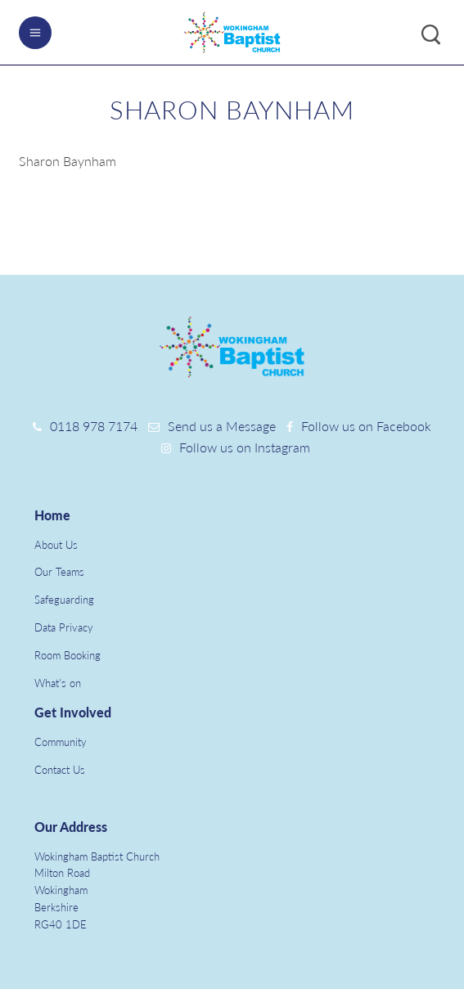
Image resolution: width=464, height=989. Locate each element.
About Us (56, 544)
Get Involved (72, 712)
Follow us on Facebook (366, 426)
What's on (57, 683)
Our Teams (59, 571)
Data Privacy (63, 627)
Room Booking (67, 655)
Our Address (70, 826)
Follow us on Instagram (244, 447)
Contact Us (59, 769)
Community (60, 741)
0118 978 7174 (93, 426)
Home (52, 515)
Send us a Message (222, 426)
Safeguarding (64, 599)
